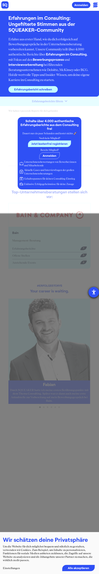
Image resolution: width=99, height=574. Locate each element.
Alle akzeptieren (78, 568)
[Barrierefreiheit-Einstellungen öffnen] (93, 292)
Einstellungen (11, 568)
